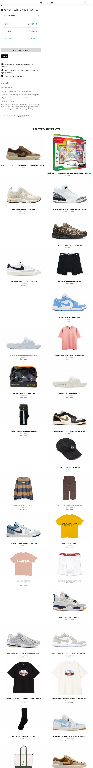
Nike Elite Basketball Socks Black (24, 431)
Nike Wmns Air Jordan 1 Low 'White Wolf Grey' (69, 653)
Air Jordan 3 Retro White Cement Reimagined (69, 209)
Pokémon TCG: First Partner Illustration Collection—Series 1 (69, 173)
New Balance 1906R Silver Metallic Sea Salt (23, 653)
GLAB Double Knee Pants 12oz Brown (69, 505)
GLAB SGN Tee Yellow (69, 543)
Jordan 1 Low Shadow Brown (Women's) (69, 431)
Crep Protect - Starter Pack (23, 393)
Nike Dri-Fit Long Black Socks (23, 736)
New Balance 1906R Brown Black (69, 245)
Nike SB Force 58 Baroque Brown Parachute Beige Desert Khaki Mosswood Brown (23, 166)
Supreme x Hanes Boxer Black (69, 281)
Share (4, 56)
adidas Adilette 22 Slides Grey (69, 393)
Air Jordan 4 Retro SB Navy (69, 617)
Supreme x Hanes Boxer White (69, 581)
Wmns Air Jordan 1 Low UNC (69, 317)
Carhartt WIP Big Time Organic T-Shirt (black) (23, 698)
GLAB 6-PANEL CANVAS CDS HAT (69, 467)
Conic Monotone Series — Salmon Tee (69, 355)
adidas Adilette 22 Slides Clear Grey (23, 355)
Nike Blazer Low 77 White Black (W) (23, 281)
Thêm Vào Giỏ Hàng (21, 50)
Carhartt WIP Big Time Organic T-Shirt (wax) (69, 698)
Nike (3, 6)
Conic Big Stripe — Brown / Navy (23, 505)
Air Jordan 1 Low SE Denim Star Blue (23, 543)
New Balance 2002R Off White (23, 209)
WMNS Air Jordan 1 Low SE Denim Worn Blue (69, 736)
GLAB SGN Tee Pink (23, 581)
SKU (2, 87)
